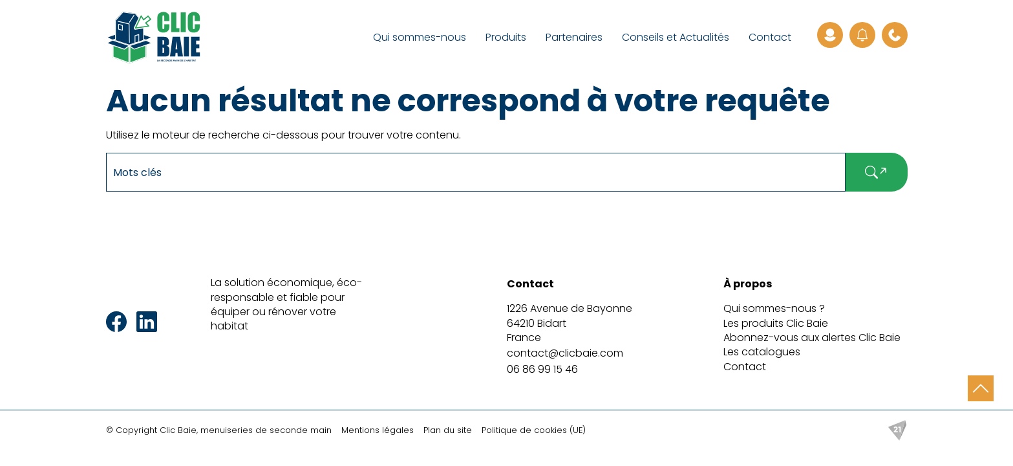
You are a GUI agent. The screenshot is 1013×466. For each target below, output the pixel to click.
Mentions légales (377, 430)
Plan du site (447, 430)
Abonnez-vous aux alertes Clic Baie (812, 337)
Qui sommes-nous (419, 37)
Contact (770, 37)
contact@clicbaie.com (565, 353)
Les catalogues (761, 351)
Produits (505, 37)
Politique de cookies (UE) (534, 430)
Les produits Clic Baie (775, 323)
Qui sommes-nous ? (774, 308)
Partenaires (574, 37)
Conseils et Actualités (675, 37)
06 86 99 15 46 (542, 369)
